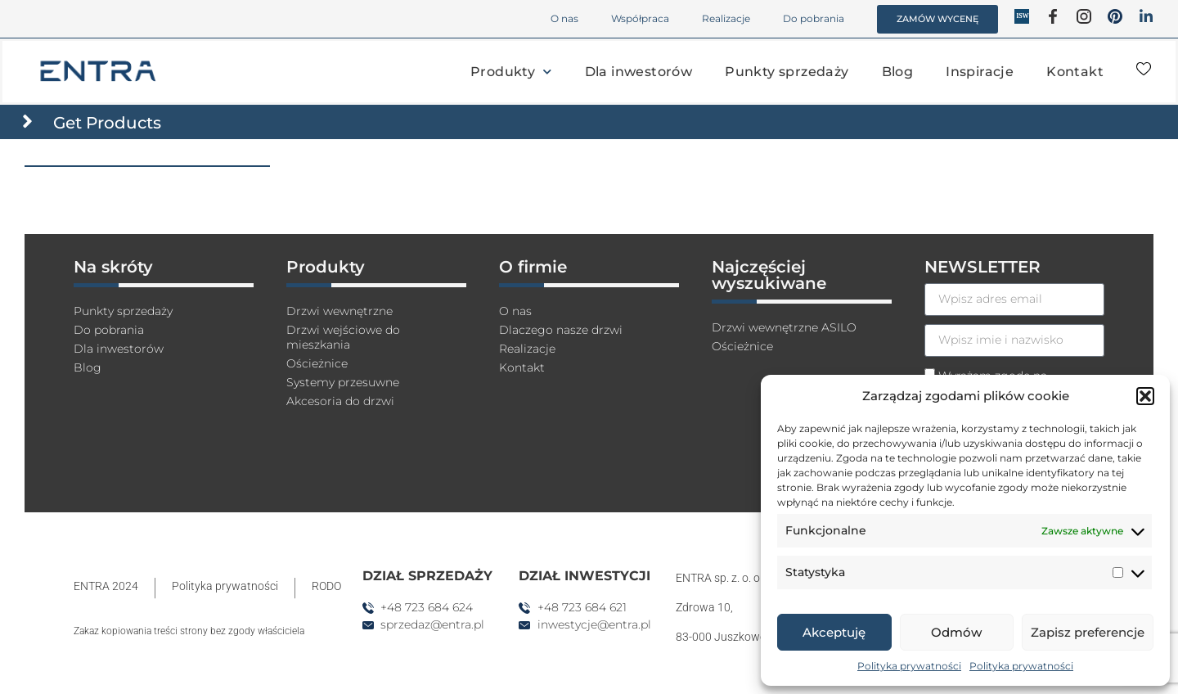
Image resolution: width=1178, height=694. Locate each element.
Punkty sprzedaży (786, 71)
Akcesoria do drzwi (346, 413)
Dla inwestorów (639, 71)
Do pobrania (813, 18)
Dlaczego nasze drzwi (569, 335)
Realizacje (726, 18)
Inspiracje (980, 71)
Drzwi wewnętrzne (347, 314)
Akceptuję (834, 632)
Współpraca (640, 18)
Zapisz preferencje (1087, 632)
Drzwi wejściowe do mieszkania (350, 343)
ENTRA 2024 (106, 589)
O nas (564, 18)
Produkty (511, 71)
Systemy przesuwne (351, 392)
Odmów (956, 632)
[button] (1145, 396)
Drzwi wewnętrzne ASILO (794, 331)
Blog (898, 71)
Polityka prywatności (909, 666)
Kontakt (1075, 71)
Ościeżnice (321, 372)
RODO (326, 589)
